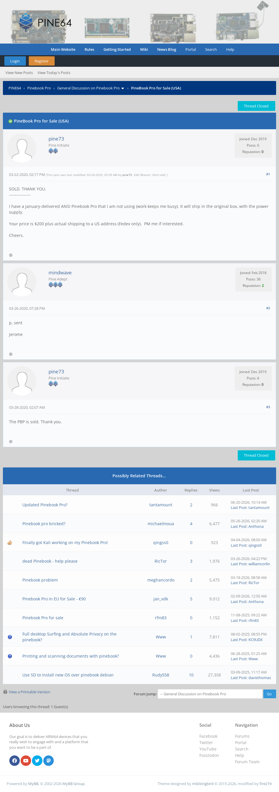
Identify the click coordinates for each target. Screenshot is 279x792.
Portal (190, 49)
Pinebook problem (40, 580)
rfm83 (161, 617)
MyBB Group (73, 783)
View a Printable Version (29, 691)
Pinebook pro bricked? (43, 523)
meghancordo (160, 580)
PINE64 (14, 88)
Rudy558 (160, 675)
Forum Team (247, 761)
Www (161, 637)
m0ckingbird (203, 783)
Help (230, 49)
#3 (268, 407)
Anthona (256, 526)
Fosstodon (209, 755)
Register (42, 61)
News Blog (166, 49)
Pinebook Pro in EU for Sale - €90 (54, 599)
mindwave (60, 272)
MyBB (33, 783)
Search (211, 49)
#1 (268, 174)
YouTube (208, 749)
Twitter (206, 742)
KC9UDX (255, 639)
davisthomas (259, 677)
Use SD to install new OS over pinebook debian (68, 675)
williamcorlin (259, 563)
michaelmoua (161, 523)
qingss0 (160, 542)
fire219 (265, 783)
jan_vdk (160, 599)
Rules (89, 49)
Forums (242, 736)
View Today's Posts (53, 72)
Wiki (144, 49)
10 (191, 675)
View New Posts (19, 72)
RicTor (161, 561)
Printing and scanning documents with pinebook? (70, 656)
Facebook (208, 736)
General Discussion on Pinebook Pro (88, 88)
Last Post (239, 507)
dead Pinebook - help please (50, 561)
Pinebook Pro (39, 88)
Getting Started (117, 49)
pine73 (56, 138)
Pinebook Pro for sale (42, 617)
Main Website (63, 49)
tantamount (160, 504)
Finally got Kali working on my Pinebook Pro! (65, 542)
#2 (268, 308)
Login (15, 61)
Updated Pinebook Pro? (44, 504)
